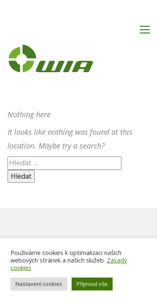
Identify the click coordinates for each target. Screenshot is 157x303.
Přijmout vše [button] (92, 284)
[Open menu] (145, 29)
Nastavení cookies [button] (38, 284)
